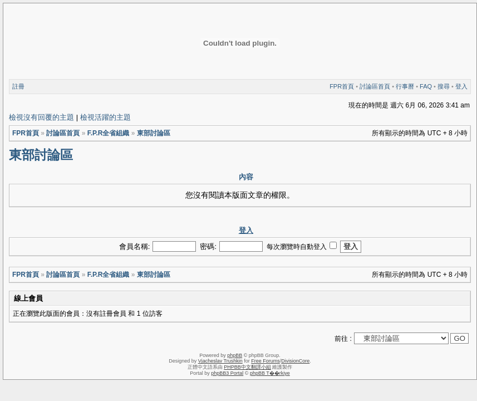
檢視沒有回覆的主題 (41, 117)
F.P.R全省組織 (108, 133)
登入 (461, 86)
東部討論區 (153, 133)
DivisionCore (295, 361)
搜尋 (443, 86)
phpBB (234, 355)
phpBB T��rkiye (270, 373)
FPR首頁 (342, 86)
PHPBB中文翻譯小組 (247, 367)
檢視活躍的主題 (105, 117)
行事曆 (405, 86)
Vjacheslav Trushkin (220, 361)
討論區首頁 (375, 86)
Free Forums (265, 361)
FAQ (426, 86)
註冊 (18, 86)
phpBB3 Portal (227, 373)
